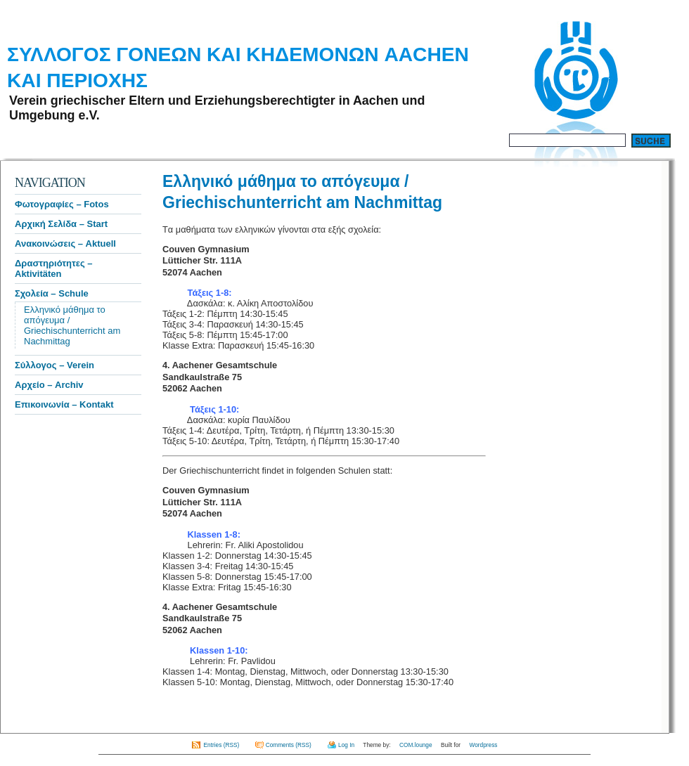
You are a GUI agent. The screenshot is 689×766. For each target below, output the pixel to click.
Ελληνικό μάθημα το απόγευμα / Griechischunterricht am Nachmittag (72, 325)
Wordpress (483, 744)
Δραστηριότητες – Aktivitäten (54, 268)
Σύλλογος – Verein (54, 365)
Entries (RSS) (222, 744)
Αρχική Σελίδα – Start (61, 224)
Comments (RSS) (288, 744)
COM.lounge (415, 744)
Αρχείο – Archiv (49, 384)
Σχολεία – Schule (52, 293)
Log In (346, 744)
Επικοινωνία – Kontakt (64, 404)
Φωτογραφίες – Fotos (62, 204)
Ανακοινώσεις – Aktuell (65, 243)
